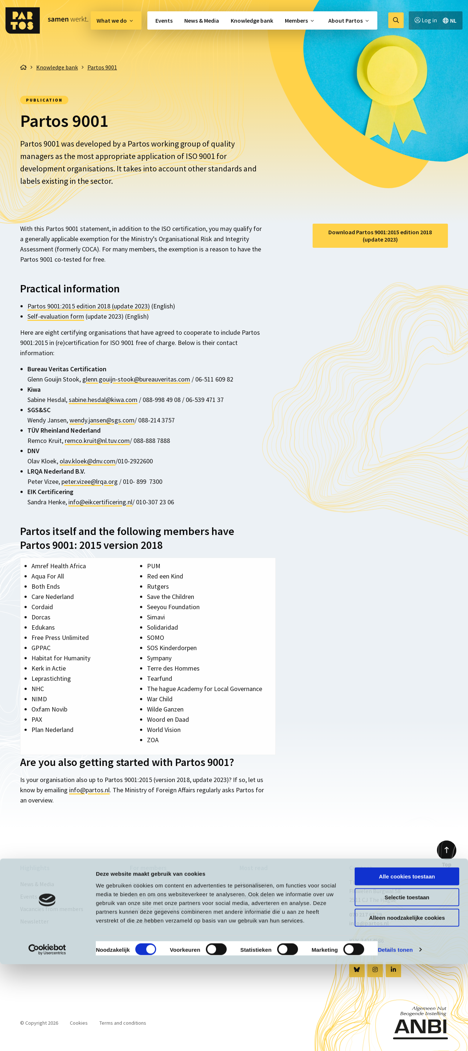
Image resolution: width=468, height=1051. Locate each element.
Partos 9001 (144, 921)
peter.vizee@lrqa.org (89, 481)
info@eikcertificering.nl (100, 502)
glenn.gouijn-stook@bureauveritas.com (136, 379)
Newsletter (34, 921)
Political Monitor (151, 896)
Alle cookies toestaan (407, 963)
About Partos (345, 20)
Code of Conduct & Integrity (164, 908)
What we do (112, 20)
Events (164, 20)
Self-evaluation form (55, 316)
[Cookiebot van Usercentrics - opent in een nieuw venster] (47, 1036)
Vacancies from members (51, 908)
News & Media (201, 20)
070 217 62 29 (365, 914)
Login (137, 884)
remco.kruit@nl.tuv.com (97, 440)
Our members (256, 896)
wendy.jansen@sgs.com (102, 420)
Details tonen (395, 1036)
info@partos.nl (89, 790)
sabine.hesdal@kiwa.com (103, 399)
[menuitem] (116, 20)
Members (296, 20)
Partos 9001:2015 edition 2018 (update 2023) (88, 306)
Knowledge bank (252, 20)
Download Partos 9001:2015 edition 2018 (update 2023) (380, 235)
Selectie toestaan (407, 984)
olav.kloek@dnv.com (88, 461)
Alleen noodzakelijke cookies (407, 1004)
